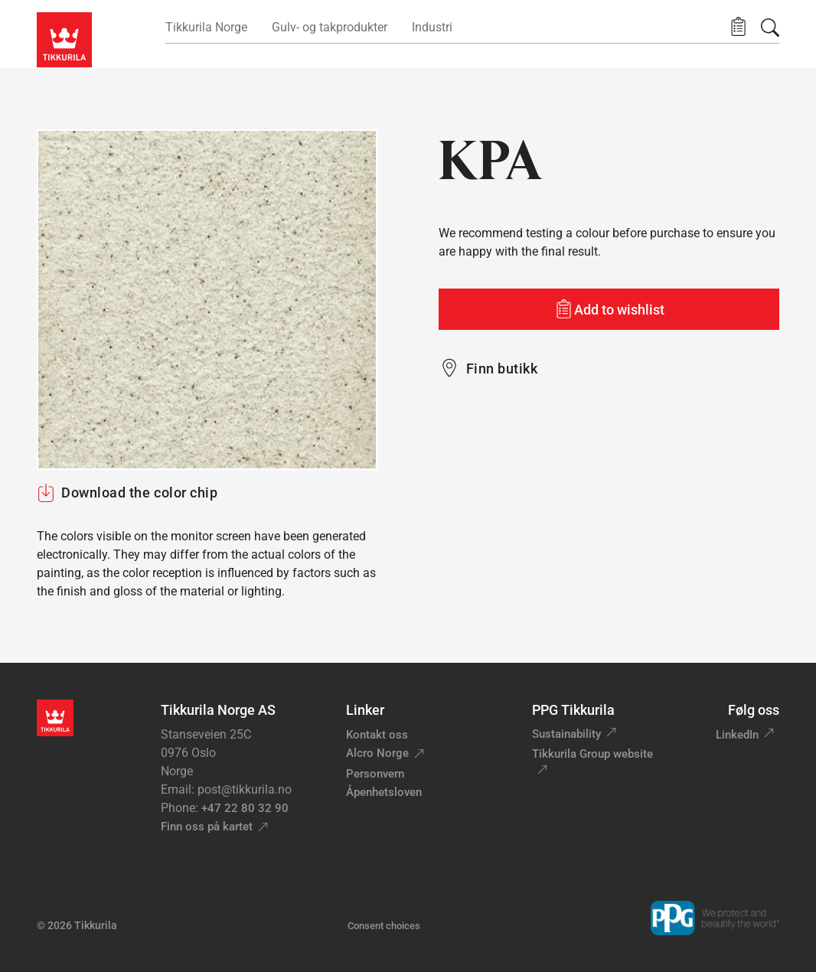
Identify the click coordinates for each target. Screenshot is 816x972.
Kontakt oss (377, 735)
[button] (738, 27)
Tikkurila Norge (206, 27)
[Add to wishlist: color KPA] (609, 309)
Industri (432, 27)
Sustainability (566, 734)
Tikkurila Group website (592, 754)
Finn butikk (501, 368)
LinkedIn (737, 735)
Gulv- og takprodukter (329, 27)
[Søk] (770, 27)
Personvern (375, 774)
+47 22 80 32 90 (245, 808)
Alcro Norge (377, 753)
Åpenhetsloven (384, 792)
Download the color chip (127, 493)
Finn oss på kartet (207, 826)
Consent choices (384, 925)
